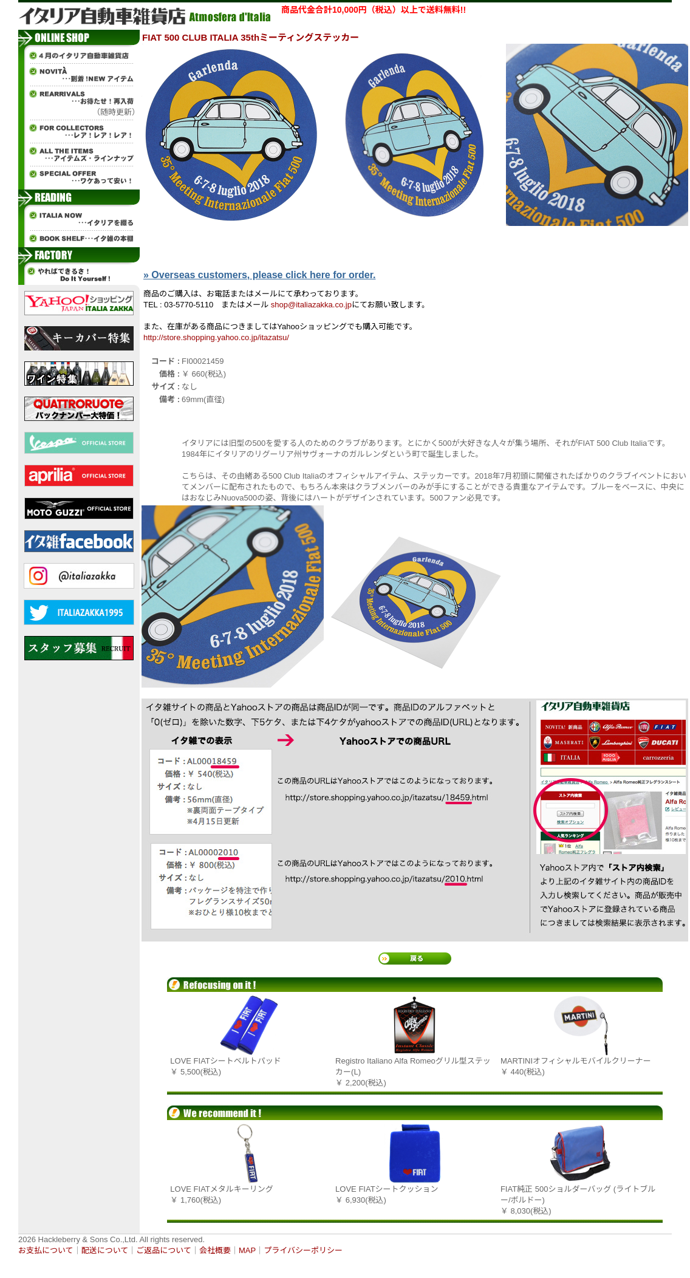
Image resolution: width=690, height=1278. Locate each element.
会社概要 (215, 1250)
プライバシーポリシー (303, 1250)
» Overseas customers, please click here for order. (259, 275)
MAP (247, 1250)
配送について (105, 1250)
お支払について (45, 1250)
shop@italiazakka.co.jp (311, 304)
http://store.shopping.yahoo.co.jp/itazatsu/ (216, 337)
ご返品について (163, 1250)
